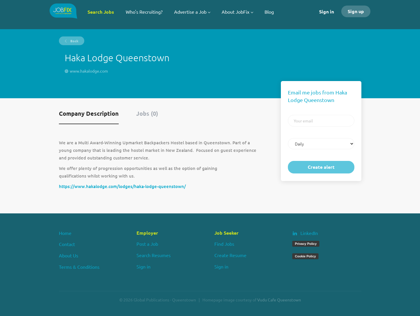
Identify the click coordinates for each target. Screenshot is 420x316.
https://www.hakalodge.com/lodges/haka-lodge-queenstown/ (122, 186)
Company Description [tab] (89, 113)
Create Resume (230, 255)
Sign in (326, 11)
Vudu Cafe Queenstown (279, 299)
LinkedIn (309, 233)
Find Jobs (224, 244)
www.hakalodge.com (89, 70)
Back (73, 40)
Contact (67, 244)
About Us (68, 255)
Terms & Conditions (79, 267)
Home (65, 233)
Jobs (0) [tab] (147, 113)
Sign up (356, 11)
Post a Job (147, 244)
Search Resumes (153, 255)
